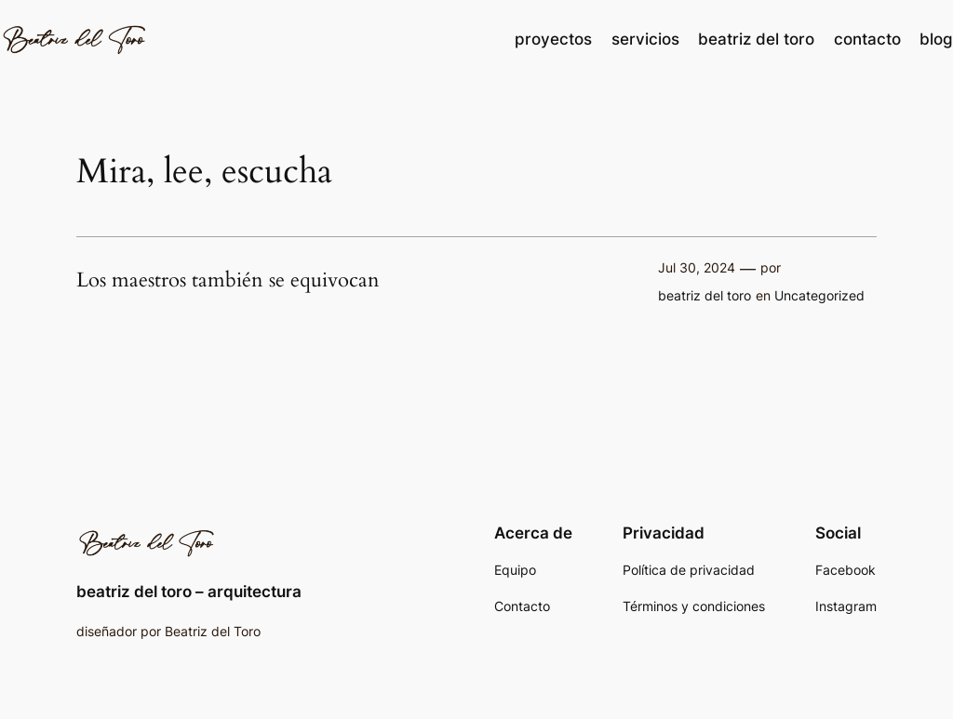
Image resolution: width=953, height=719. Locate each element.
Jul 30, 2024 (696, 267)
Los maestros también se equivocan (228, 281)
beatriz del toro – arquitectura (189, 591)
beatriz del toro (704, 295)
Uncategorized (819, 295)
